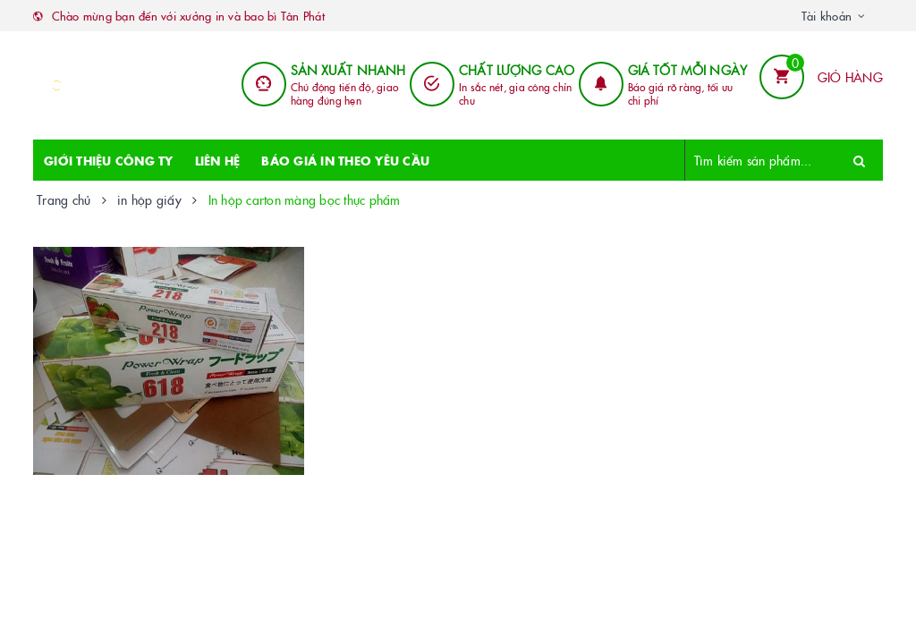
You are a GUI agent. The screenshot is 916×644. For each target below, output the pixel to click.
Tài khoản (827, 15)
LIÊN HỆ (218, 160)
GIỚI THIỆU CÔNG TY (109, 160)
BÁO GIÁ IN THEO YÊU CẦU (345, 160)
